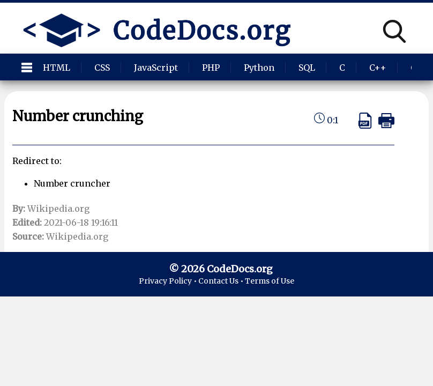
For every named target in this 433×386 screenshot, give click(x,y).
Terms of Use (269, 281)
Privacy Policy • (168, 281)
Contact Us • (221, 281)
